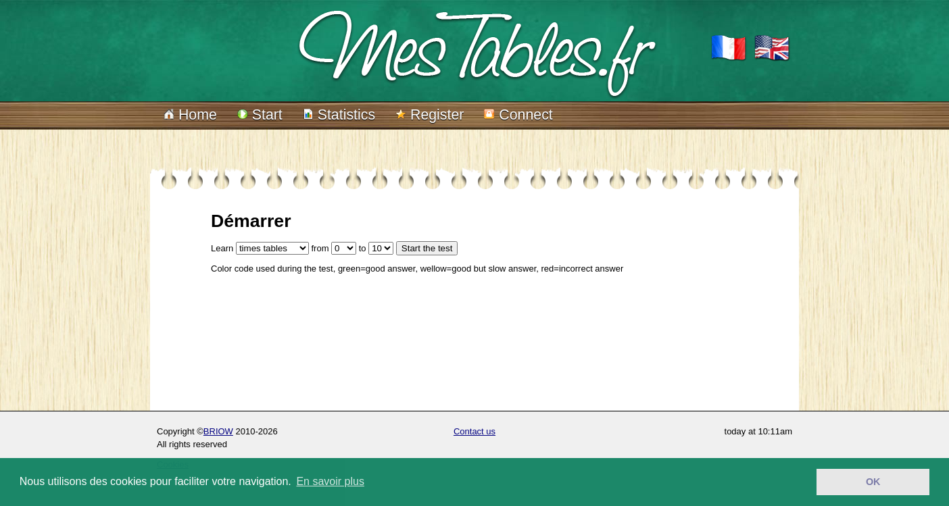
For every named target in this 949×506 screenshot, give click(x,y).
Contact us (474, 431)
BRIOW (218, 431)
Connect (518, 115)
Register (429, 115)
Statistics (339, 115)
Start (260, 115)
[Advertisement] (457, 346)
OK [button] (873, 481)
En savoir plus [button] (330, 481)
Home (190, 115)
